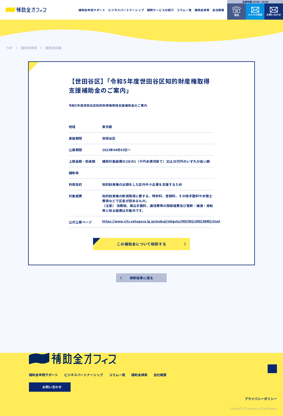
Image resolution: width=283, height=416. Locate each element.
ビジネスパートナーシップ (126, 10)
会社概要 (218, 10)
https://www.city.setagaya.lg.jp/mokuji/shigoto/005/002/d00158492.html (161, 221)
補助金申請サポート (91, 10)
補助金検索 (202, 10)
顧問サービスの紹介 (160, 10)
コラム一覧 (184, 10)
